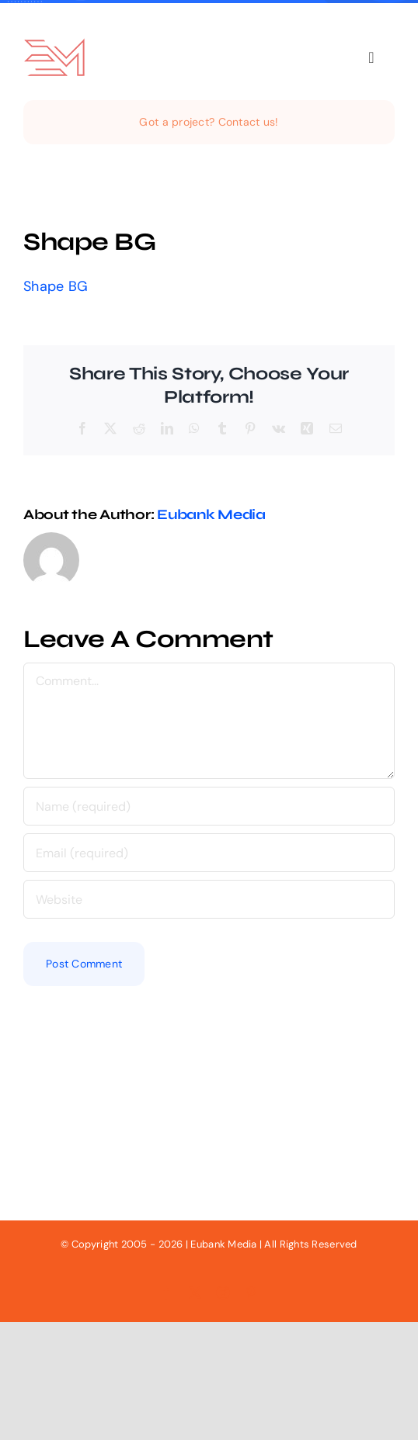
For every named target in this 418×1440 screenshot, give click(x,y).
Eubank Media (211, 514)
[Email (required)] (209, 852)
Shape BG (55, 286)
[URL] (209, 899)
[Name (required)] (209, 806)
